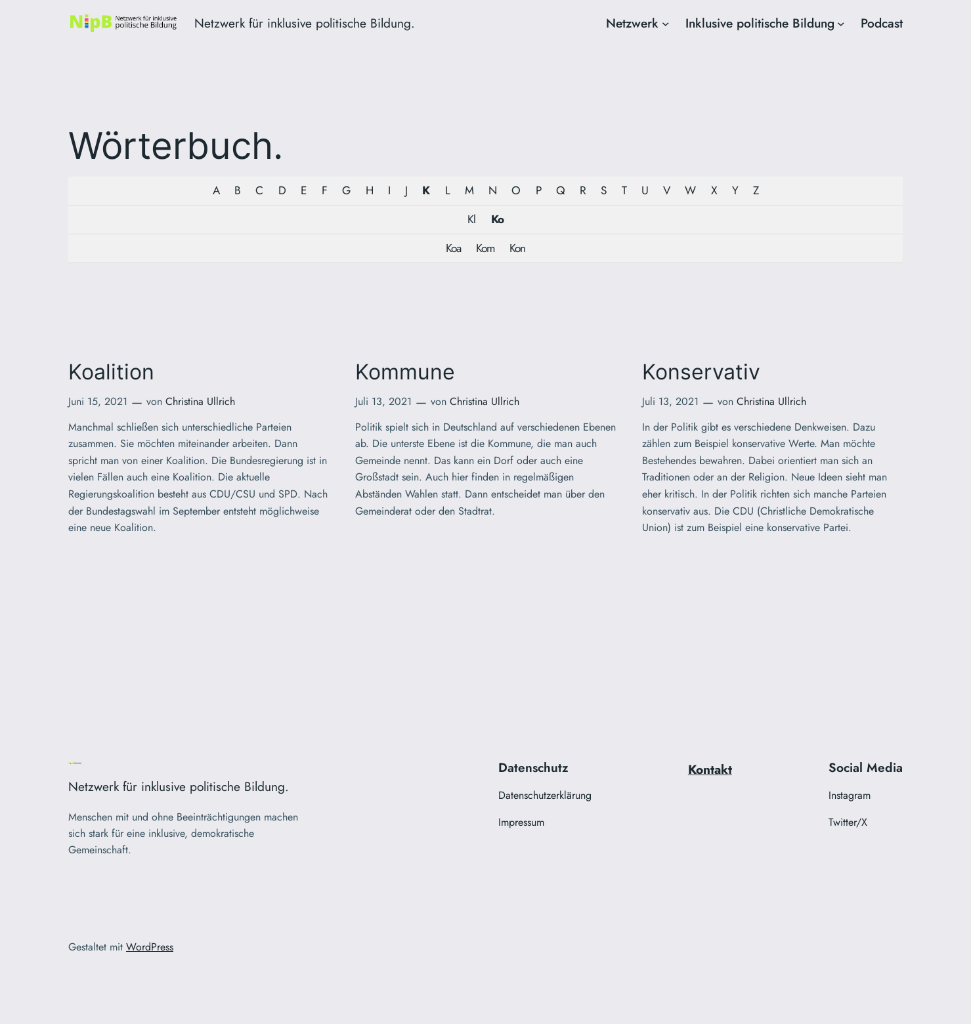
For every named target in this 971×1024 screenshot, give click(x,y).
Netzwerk (632, 23)
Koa (453, 248)
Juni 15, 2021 (97, 401)
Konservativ (701, 372)
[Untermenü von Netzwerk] (666, 24)
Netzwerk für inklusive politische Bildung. (304, 23)
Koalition (111, 372)
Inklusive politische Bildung (759, 23)
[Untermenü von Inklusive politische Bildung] (841, 24)
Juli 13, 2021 (383, 401)
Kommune (405, 372)
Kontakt (710, 769)
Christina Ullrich (200, 401)
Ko (497, 219)
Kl (471, 219)
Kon (517, 248)
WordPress (149, 946)
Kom (485, 248)
